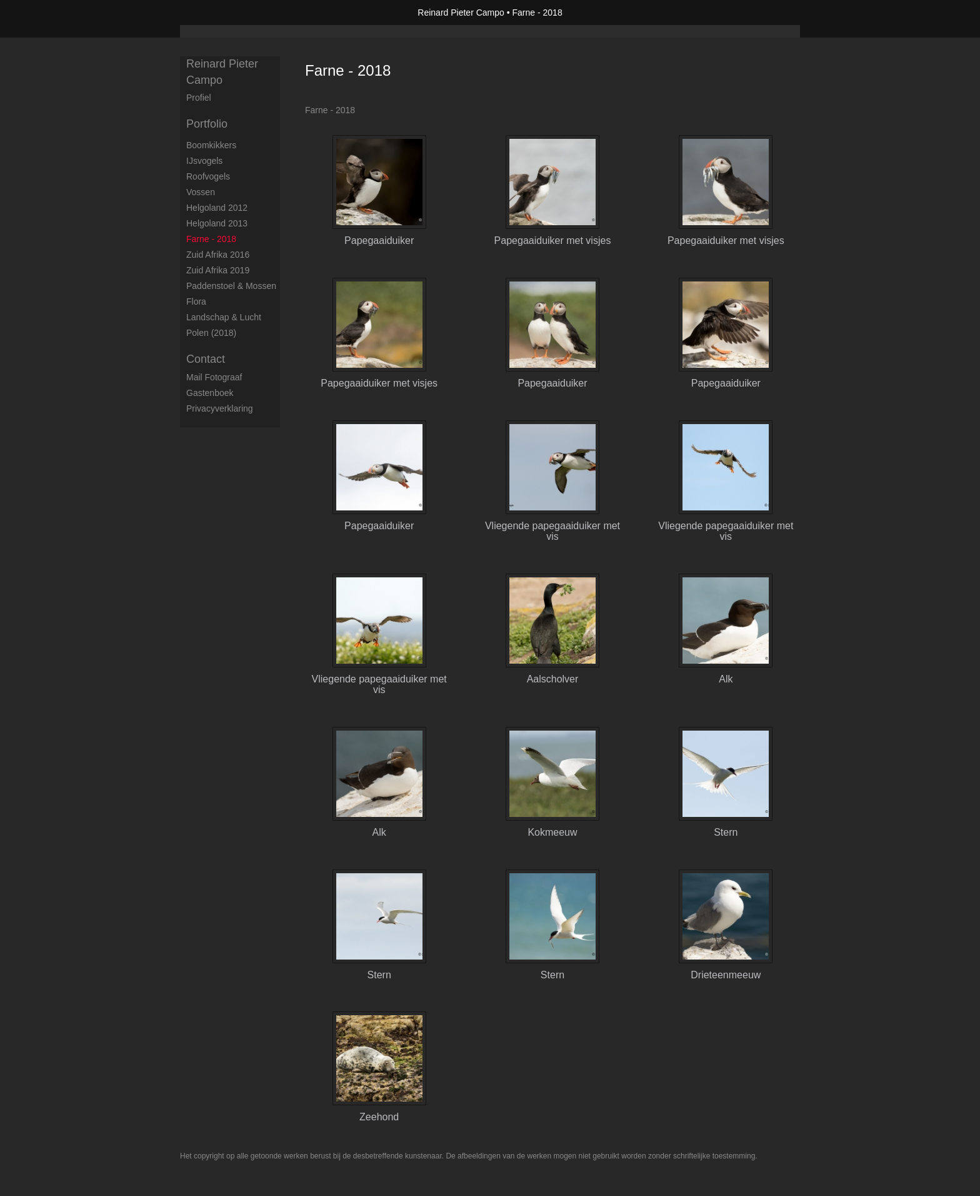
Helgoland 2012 (217, 208)
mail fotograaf (214, 377)
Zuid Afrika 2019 (217, 270)
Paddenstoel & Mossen (231, 286)
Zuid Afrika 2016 (217, 255)
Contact (205, 359)
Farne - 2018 (211, 239)
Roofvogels (208, 176)
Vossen (200, 192)
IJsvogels (204, 161)
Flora (196, 301)
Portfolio (207, 124)
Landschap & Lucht (223, 317)
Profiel (198, 98)
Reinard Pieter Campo (461, 13)
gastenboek (210, 393)
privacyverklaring (219, 408)
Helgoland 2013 (217, 223)
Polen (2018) (211, 333)
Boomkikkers (211, 145)
